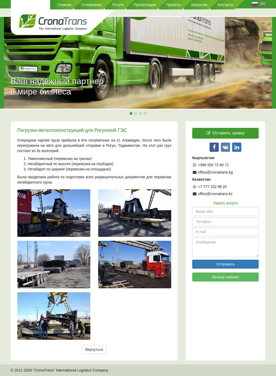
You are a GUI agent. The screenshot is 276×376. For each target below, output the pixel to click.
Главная (64, 5)
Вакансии (199, 5)
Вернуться (94, 349)
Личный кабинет (225, 277)
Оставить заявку (225, 133)
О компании (92, 5)
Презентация (145, 5)
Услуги (117, 5)
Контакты (225, 5)
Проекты (173, 5)
